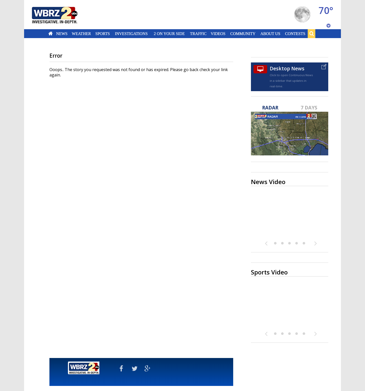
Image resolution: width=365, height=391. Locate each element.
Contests (295, 33)
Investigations (131, 33)
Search (311, 33)
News (61, 33)
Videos (218, 33)
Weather (81, 33)
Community (242, 33)
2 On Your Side (169, 33)
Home (50, 33)
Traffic (198, 33)
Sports (102, 33)
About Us (270, 33)
